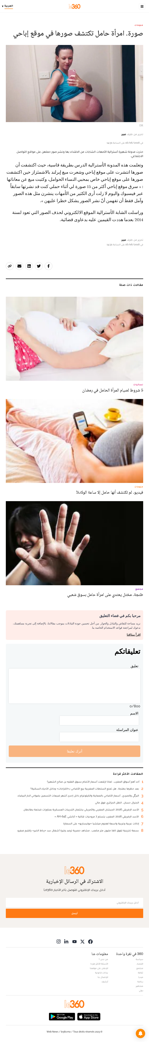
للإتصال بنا (103, 977)
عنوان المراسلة (127, 730)
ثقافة (140, 972)
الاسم (134, 713)
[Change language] (8, 6)
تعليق (134, 666)
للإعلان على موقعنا (99, 968)
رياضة (140, 981)
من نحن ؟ (103, 959)
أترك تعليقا (74, 751)
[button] (140, 1033)
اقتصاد (140, 963)
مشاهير (139, 986)
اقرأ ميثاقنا (133, 635)
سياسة (139, 959)
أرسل (74, 913)
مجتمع (139, 968)
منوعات (138, 25)
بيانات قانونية (101, 972)
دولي (141, 990)
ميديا (140, 977)
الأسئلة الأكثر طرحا (99, 963)
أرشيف (104, 981)
